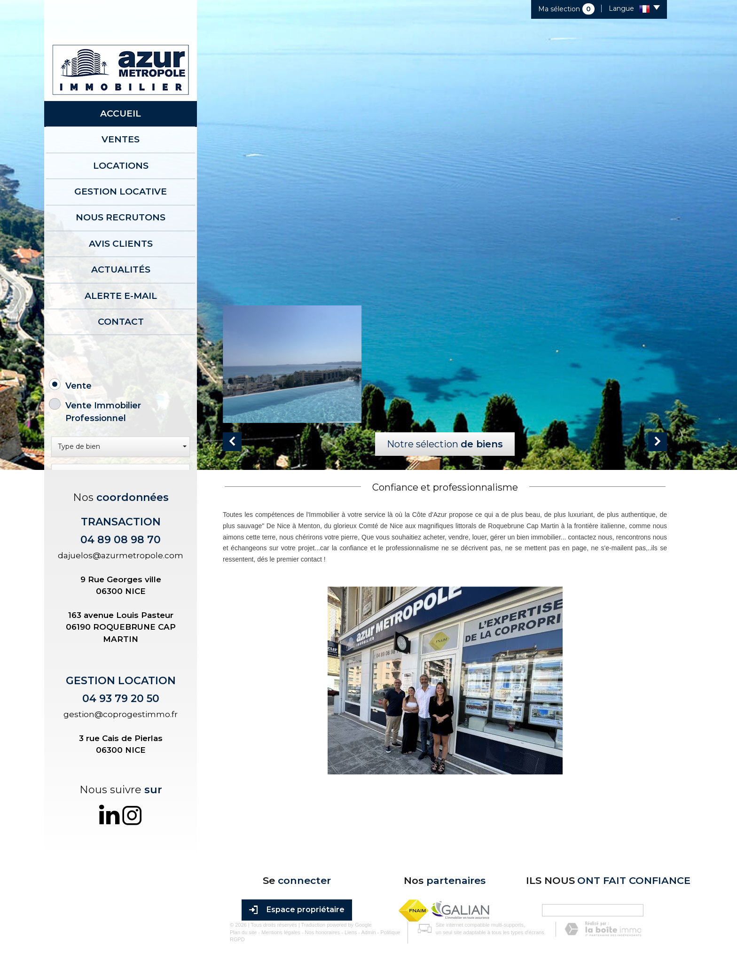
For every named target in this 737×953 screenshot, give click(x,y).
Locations (121, 153)
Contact (121, 282)
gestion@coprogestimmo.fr (120, 826)
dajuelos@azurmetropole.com (120, 667)
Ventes (121, 132)
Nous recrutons (120, 196)
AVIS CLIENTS (121, 218)
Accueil (120, 111)
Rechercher (120, 569)
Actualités (120, 239)
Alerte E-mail (121, 261)
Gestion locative (120, 175)
